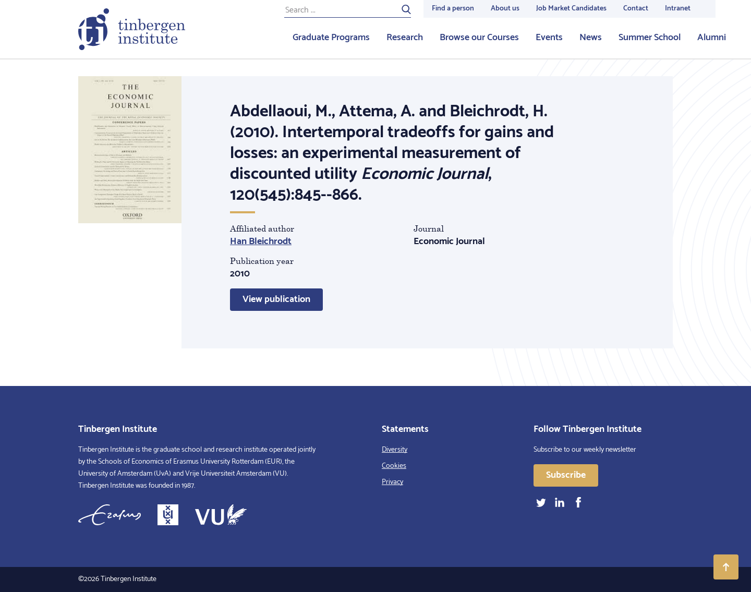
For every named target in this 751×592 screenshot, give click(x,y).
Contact (635, 9)
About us (505, 9)
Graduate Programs (331, 37)
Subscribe (566, 475)
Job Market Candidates (571, 9)
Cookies (394, 466)
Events (549, 37)
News (590, 37)
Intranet (678, 9)
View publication (276, 299)
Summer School (650, 37)
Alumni (711, 37)
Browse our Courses (479, 37)
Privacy (392, 482)
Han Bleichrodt (261, 241)
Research (404, 37)
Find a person (453, 9)
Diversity (394, 450)
